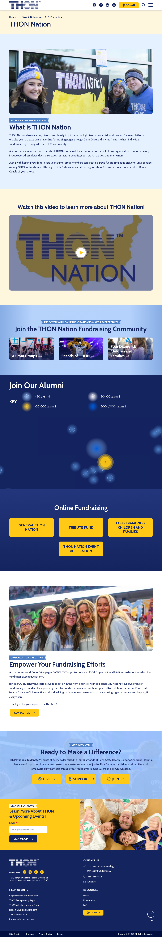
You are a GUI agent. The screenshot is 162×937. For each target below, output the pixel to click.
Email (13, 822)
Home (12, 17)
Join (113, 779)
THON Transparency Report (22, 900)
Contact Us (22, 712)
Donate (131, 5)
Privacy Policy (45, 934)
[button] (96, 448)
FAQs (85, 905)
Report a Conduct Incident (22, 919)
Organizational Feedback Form (24, 895)
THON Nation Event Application (81, 548)
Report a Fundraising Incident (23, 910)
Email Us (89, 881)
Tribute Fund (81, 527)
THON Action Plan (18, 914)
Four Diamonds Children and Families (130, 527)
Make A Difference (32, 17)
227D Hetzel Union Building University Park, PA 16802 (100, 868)
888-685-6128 (92, 876)
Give (44, 779)
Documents (89, 900)
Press (86, 895)
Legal (60, 934)
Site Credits (15, 934)
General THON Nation (32, 527)
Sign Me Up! (21, 838)
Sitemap (30, 934)
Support (78, 779)
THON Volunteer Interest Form (24, 905)
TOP (150, 920)
